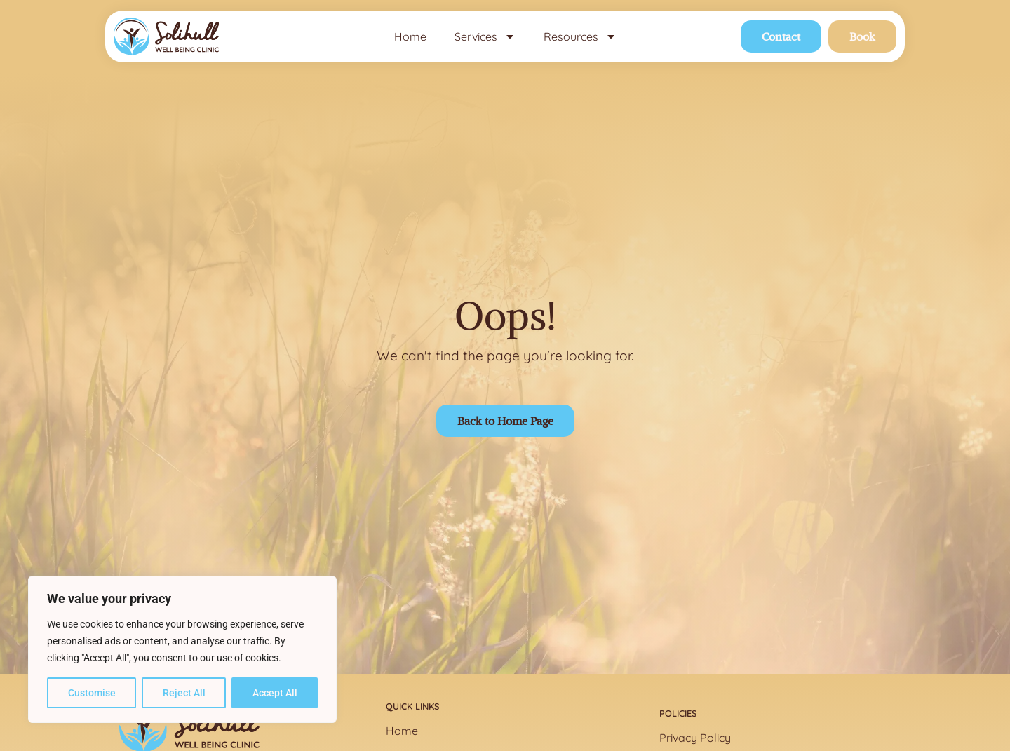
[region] (182, 649)
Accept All (274, 692)
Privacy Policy (695, 738)
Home (410, 36)
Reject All (184, 692)
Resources (580, 36)
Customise (92, 692)
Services (485, 36)
